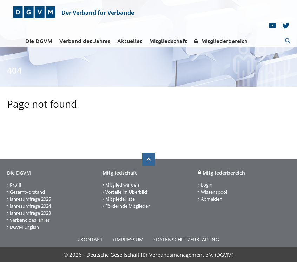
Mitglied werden (122, 185)
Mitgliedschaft (168, 41)
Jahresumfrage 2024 (30, 206)
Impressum (129, 239)
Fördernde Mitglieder (127, 206)
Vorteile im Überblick (126, 192)
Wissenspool (214, 192)
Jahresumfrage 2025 (30, 199)
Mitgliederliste (120, 199)
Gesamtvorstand (27, 192)
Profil (15, 185)
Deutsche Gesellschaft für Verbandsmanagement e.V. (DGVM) (159, 254)
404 (14, 70)
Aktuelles (129, 41)
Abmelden (211, 199)
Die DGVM (38, 41)
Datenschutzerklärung (187, 239)
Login (206, 185)
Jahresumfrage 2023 (30, 213)
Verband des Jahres (84, 41)
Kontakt (91, 239)
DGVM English (24, 227)
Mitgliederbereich (221, 41)
